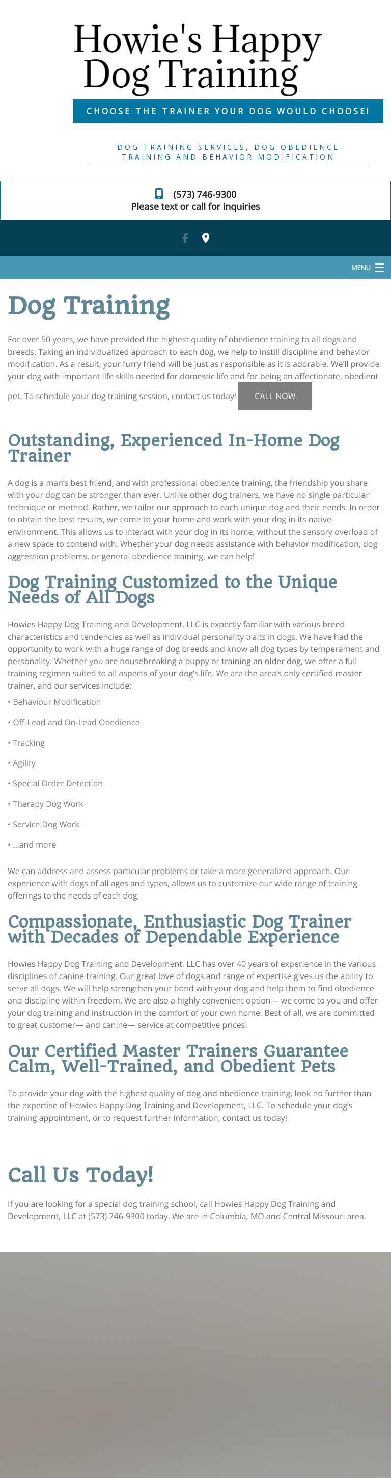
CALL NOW (275, 396)
